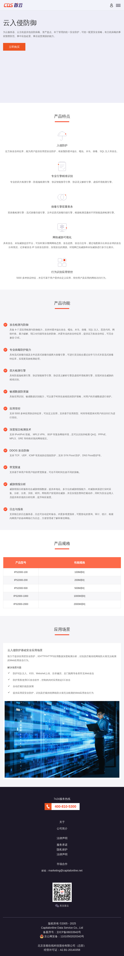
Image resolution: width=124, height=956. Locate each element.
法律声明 (62, 854)
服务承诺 (62, 844)
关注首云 (62, 905)
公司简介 (62, 828)
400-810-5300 (65, 806)
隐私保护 (62, 849)
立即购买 (14, 46)
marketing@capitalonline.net (65, 870)
